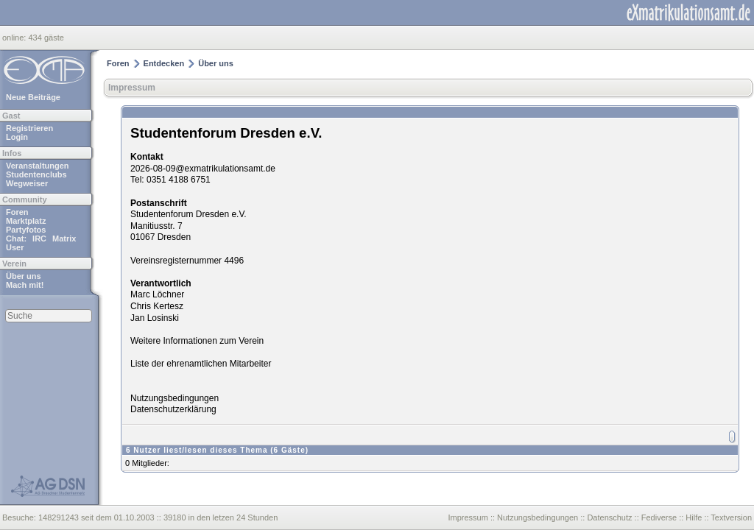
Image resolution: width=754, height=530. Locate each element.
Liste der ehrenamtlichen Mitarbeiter (200, 363)
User (15, 247)
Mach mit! (24, 284)
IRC (39, 238)
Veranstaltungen (37, 165)
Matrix (64, 238)
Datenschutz (609, 517)
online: (15, 37)
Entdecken (164, 63)
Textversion (731, 517)
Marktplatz (26, 220)
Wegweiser (27, 183)
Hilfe (694, 517)
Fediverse (659, 517)
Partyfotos (26, 229)
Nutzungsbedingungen (174, 398)
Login (17, 136)
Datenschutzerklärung (173, 409)
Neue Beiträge (33, 97)
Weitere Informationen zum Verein (197, 341)
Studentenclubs (36, 174)
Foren (17, 212)
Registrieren (29, 128)
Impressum (131, 87)
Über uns (23, 276)
